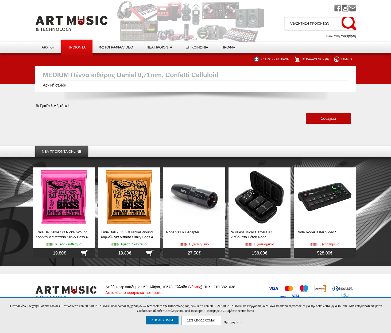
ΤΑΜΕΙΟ (346, 59)
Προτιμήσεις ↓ (233, 322)
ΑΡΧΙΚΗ (48, 47)
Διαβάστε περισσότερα (239, 311)
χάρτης (195, 287)
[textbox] (314, 23)
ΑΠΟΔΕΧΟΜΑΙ (162, 320)
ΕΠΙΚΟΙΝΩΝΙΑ (196, 47)
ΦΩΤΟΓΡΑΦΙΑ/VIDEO (116, 47)
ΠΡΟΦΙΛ (228, 47)
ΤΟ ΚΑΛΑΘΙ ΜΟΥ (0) (315, 59)
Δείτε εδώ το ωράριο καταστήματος (134, 292)
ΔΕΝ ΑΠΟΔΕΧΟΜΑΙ (201, 320)
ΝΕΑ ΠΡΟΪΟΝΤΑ (159, 47)
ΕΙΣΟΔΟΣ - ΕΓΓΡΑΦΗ (275, 59)
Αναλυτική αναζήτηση (341, 36)
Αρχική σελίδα (54, 85)
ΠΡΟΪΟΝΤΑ (77, 47)
